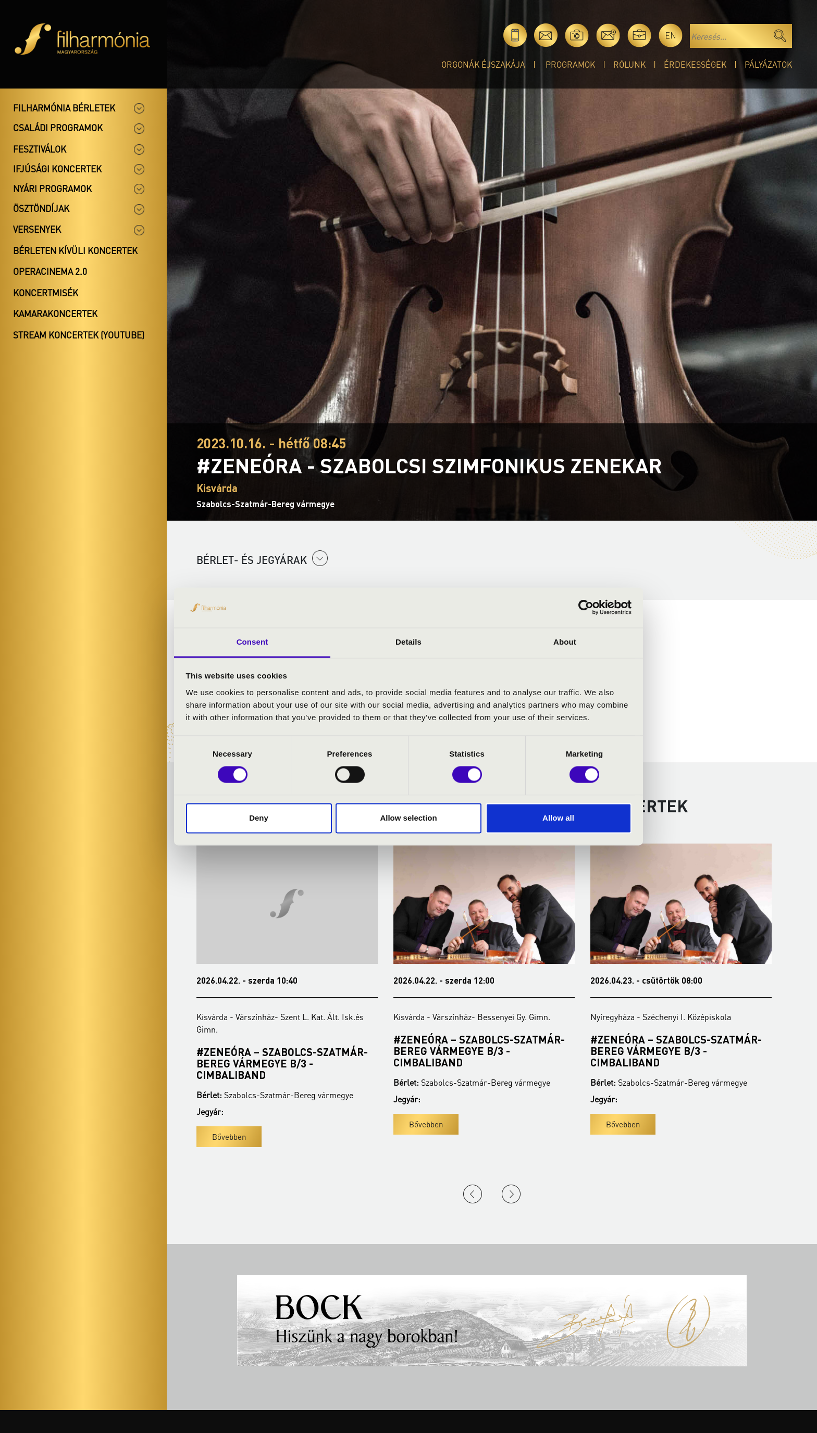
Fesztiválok (39, 149)
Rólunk (629, 64)
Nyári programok (52, 188)
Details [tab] (408, 641)
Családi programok (58, 127)
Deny (258, 817)
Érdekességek (695, 64)
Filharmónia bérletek (64, 108)
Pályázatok (768, 64)
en (670, 35)
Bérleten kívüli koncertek (75, 250)
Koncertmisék (45, 292)
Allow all (558, 817)
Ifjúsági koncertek (57, 168)
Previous (472, 1194)
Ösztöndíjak (41, 208)
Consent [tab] (252, 641)
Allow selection (408, 817)
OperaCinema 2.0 (50, 271)
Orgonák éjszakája (483, 64)
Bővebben (229, 1137)
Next (511, 1194)
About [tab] (564, 641)
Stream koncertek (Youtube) (78, 335)
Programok (570, 64)
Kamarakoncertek (55, 313)
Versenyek (37, 229)
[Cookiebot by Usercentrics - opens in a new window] (586, 607)
